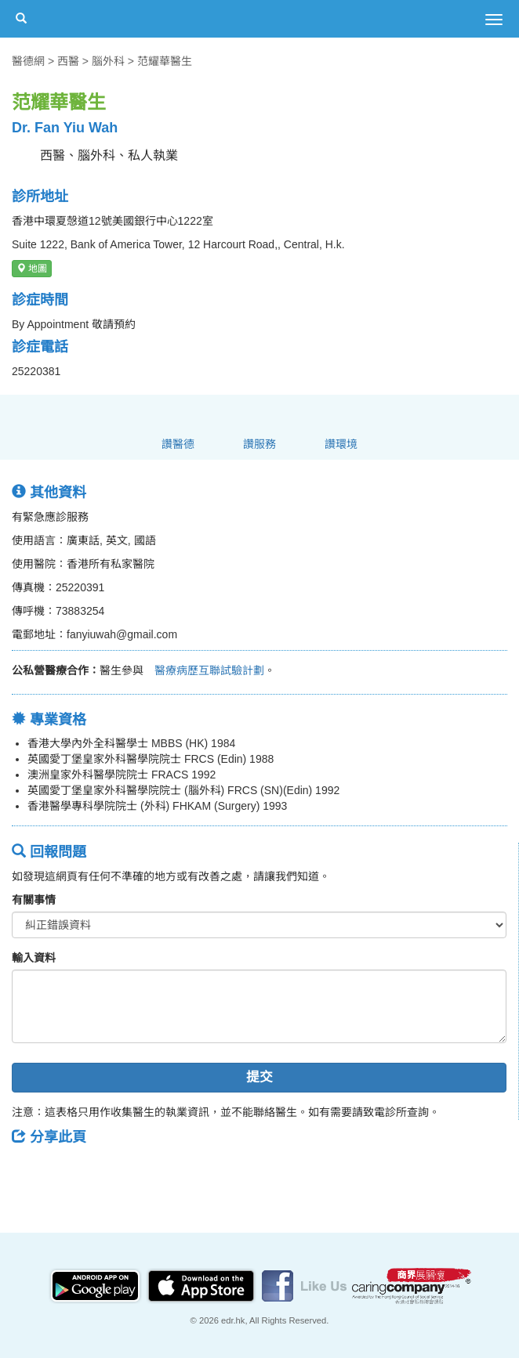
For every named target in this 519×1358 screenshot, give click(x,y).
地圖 (31, 268)
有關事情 (34, 900)
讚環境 (341, 444)
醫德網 (28, 61)
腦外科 (108, 61)
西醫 (68, 61)
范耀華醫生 (164, 61)
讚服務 (259, 444)
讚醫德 (178, 444)
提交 (259, 1077)
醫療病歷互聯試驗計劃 (203, 670)
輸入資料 (34, 958)
